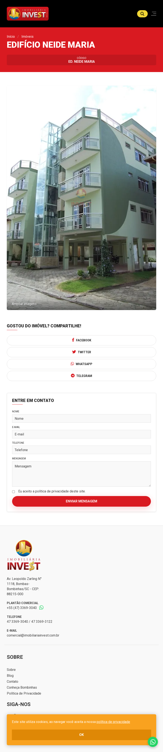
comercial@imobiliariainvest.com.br (33, 635)
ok (81, 735)
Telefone (18, 442)
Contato (12, 682)
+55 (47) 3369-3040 (22, 608)
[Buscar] (142, 13)
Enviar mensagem (81, 501)
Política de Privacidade (24, 693)
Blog (10, 676)
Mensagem (19, 458)
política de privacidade (113, 722)
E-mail (16, 427)
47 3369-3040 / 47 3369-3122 (29, 622)
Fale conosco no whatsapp (153, 742)
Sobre (11, 670)
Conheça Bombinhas (22, 687)
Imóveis (27, 37)
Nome (15, 411)
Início (11, 37)
